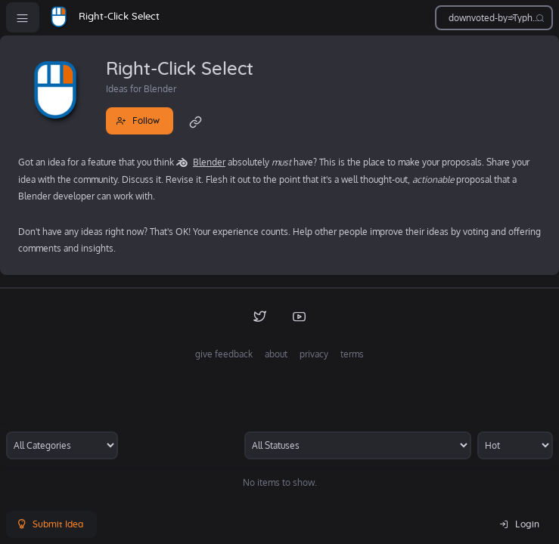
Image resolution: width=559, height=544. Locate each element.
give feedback (224, 354)
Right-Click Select (119, 17)
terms (352, 354)
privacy (314, 354)
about (276, 354)
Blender (209, 162)
